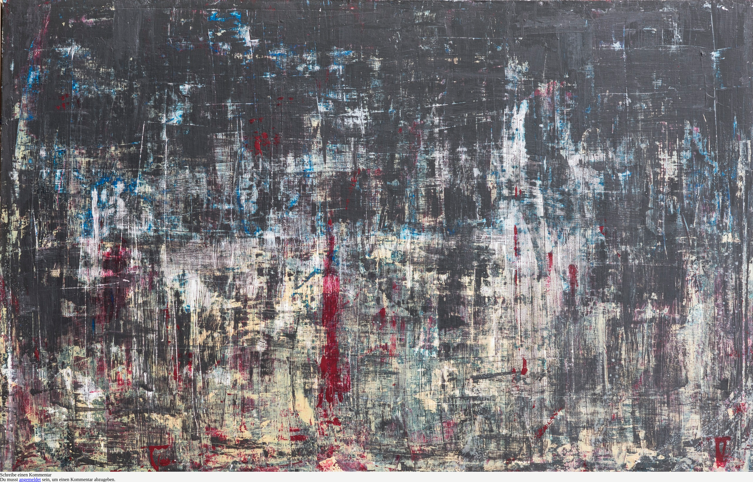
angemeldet (30, 479)
